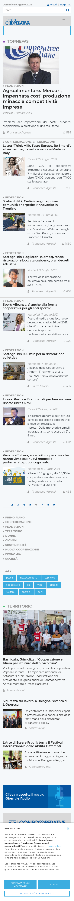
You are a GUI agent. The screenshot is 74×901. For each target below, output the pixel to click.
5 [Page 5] (30, 504)
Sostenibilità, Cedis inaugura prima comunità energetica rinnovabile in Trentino (30, 204)
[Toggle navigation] (64, 21)
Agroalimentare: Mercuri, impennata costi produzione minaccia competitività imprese (36, 99)
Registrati (65, 4)
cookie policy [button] (54, 846)
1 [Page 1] (5, 504)
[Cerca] (33, 10)
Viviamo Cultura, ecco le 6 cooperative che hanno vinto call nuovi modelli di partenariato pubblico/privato (36, 458)
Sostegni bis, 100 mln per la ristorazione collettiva (33, 355)
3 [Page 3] (18, 504)
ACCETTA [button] (53, 884)
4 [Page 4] (24, 504)
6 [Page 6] (36, 504)
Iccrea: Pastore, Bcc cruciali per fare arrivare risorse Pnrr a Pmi (37, 401)
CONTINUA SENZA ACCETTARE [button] (20, 885)
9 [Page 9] (54, 504)
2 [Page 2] (12, 504)
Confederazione (18, 142)
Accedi (53, 4)
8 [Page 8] (48, 504)
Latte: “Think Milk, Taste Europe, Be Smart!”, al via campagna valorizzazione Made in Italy (37, 149)
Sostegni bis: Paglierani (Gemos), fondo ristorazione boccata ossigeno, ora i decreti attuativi (36, 260)
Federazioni (14, 85)
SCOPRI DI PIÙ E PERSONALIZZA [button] (37, 893)
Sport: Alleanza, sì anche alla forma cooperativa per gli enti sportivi (30, 306)
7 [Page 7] (42, 504)
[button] (67, 828)
